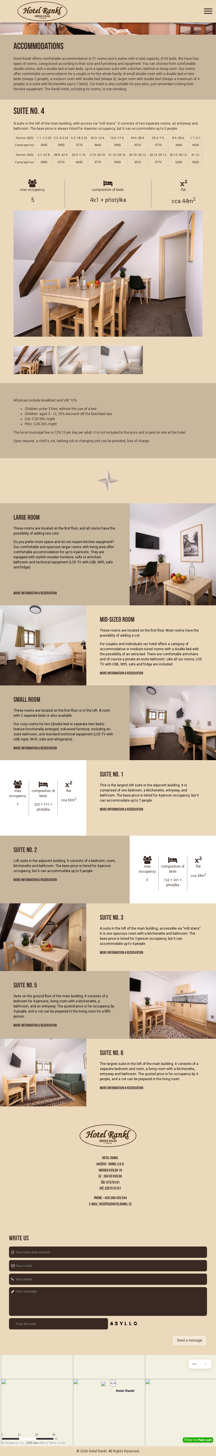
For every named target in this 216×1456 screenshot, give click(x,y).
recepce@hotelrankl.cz (115, 1204)
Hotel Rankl (98, 1451)
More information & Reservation (35, 593)
